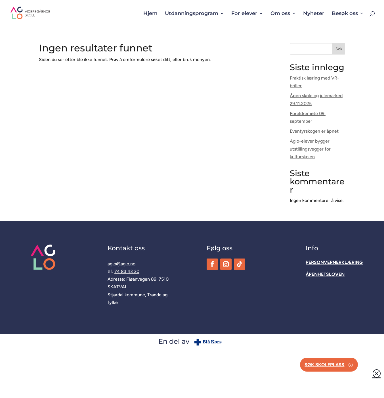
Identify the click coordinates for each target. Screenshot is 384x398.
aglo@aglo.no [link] (121, 263)
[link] (40, 13)
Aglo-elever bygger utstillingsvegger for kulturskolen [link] (310, 148)
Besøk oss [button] (345, 13)
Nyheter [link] (313, 13)
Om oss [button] (280, 13)
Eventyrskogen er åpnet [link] (314, 131)
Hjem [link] (150, 13)
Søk (338, 49)
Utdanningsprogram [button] (191, 13)
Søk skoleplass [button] (324, 364)
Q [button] (376, 373)
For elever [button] (244, 13)
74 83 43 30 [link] (126, 271)
